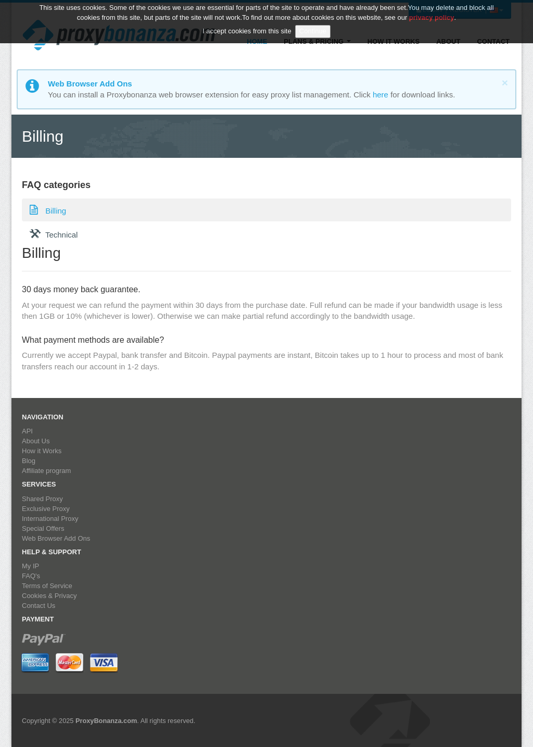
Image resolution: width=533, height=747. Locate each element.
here (380, 94)
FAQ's (31, 576)
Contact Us (38, 605)
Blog (28, 461)
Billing (48, 209)
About (448, 41)
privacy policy (431, 11)
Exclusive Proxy (46, 509)
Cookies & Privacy (49, 596)
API (27, 431)
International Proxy (50, 518)
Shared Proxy (42, 499)
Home (257, 41)
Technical (54, 233)
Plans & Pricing (317, 41)
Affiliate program (46, 471)
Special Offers (43, 528)
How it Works (393, 41)
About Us (35, 441)
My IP (30, 566)
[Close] (505, 82)
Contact (493, 41)
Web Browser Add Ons (56, 538)
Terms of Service (47, 586)
